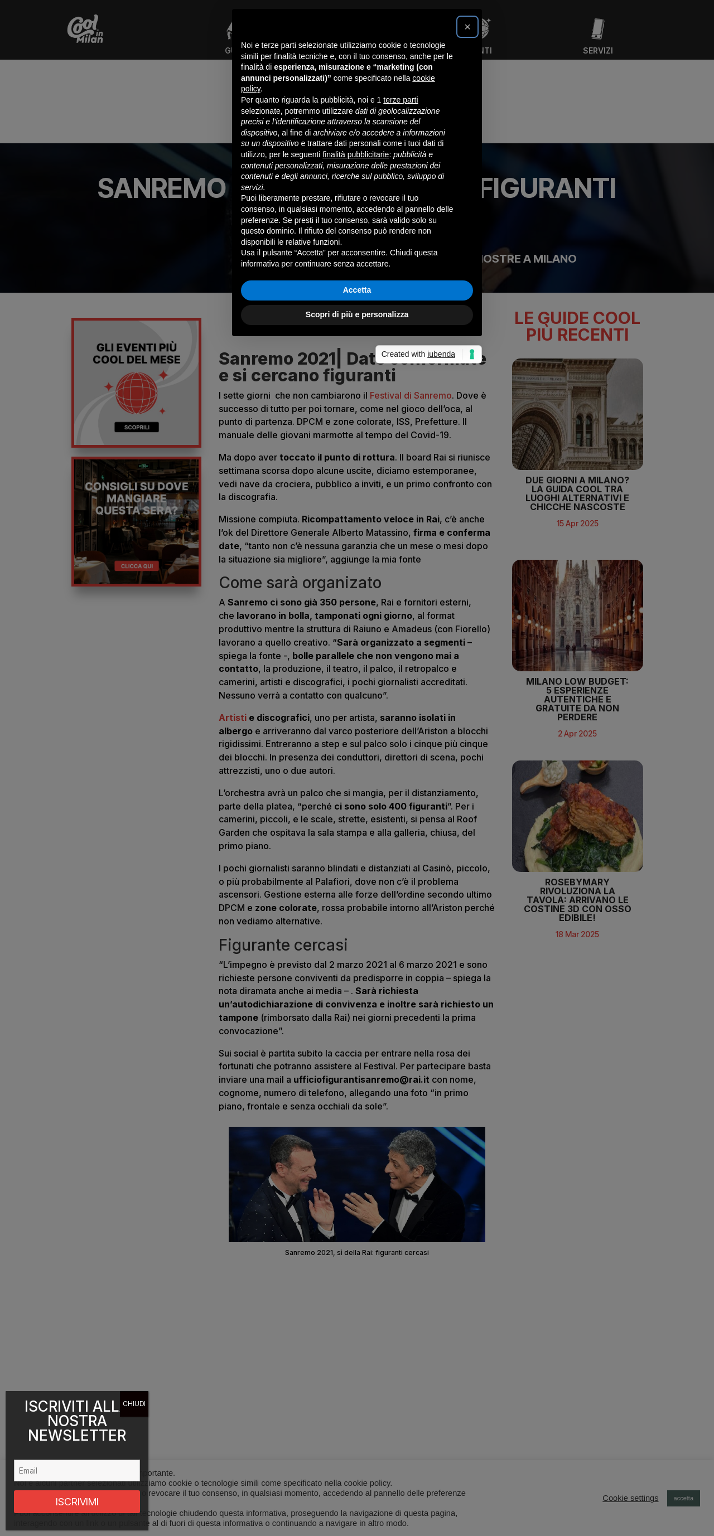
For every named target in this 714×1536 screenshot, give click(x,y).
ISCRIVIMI (77, 1502)
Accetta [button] (357, 885)
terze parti (400, 695)
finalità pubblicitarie (355, 749)
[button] (467, 622)
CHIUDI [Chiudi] (134, 1403)
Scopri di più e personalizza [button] (357, 909)
